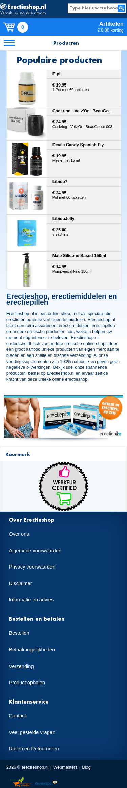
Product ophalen (27, 682)
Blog (86, 767)
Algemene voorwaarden (35, 550)
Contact (17, 715)
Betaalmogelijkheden (32, 649)
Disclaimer (20, 583)
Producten (66, 43)
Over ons (19, 534)
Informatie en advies (31, 599)
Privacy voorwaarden (32, 567)
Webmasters (65, 767)
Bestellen (19, 633)
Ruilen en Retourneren (34, 748)
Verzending (21, 666)
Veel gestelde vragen (32, 732)
